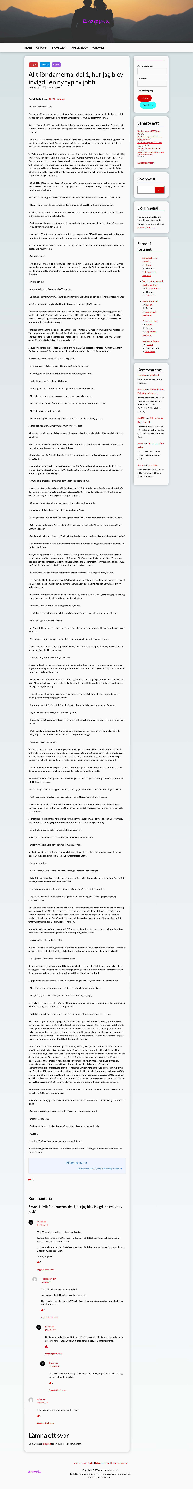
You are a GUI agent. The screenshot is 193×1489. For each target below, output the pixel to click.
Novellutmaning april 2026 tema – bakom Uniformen (149, 138)
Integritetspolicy (119, 1463)
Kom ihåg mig (145, 90)
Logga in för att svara (45, 1269)
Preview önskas (149, 321)
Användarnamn (145, 66)
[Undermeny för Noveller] (66, 47)
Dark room (150, 295)
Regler (91, 1463)
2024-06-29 (46, 1282)
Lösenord (142, 78)
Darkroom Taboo (150, 340)
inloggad (47, 1443)
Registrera (148, 105)
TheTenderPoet (54, 87)
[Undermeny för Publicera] (87, 47)
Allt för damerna (57, 99)
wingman (41, 1399)
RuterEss (41, 1221)
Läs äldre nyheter (145, 162)
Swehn (140, 443)
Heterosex (45, 64)
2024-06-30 (50, 1330)
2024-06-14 (42, 1225)
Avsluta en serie (149, 301)
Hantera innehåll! (145, 227)
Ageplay (33, 64)
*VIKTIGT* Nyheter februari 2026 (149, 148)
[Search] (159, 190)
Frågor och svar (102, 1463)
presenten (153, 465)
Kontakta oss (80, 1463)
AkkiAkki (141, 418)
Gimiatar (141, 375)
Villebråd (154, 375)
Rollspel (56, 64)
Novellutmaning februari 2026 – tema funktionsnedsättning (150, 153)
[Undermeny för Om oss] (47, 47)
